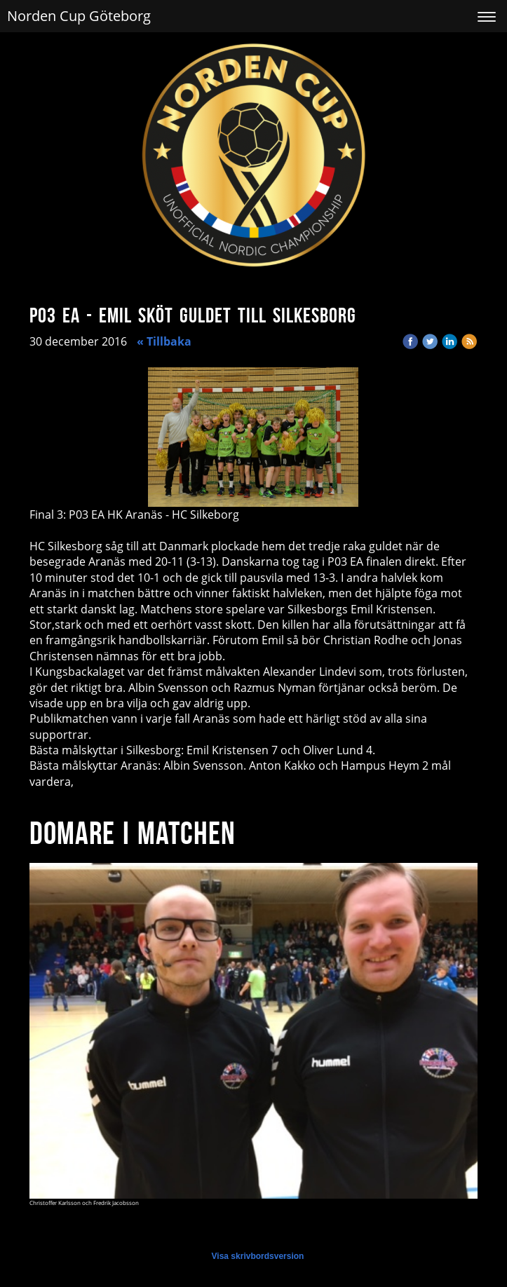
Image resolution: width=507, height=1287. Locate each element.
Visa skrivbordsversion (258, 1256)
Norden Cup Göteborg (79, 15)
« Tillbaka (164, 341)
